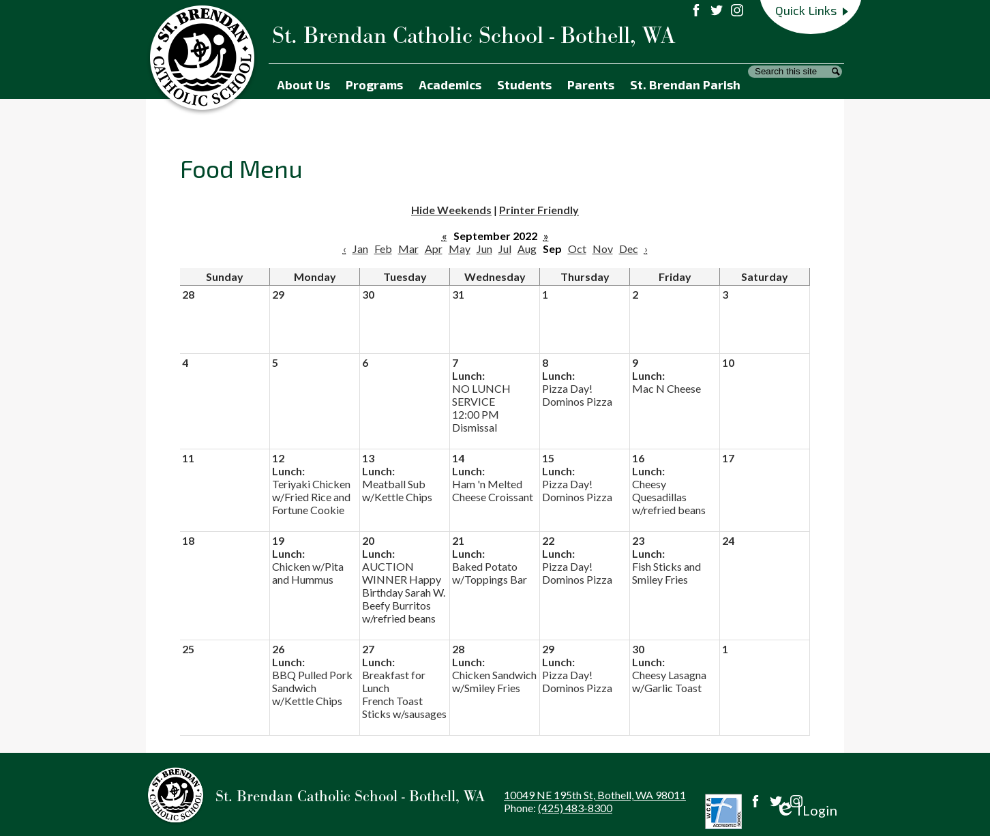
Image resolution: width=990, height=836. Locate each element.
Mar (408, 248)
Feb (383, 248)
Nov (602, 248)
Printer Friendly (539, 209)
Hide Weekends (451, 209)
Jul (504, 248)
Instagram (796, 801)
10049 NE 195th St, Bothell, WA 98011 (595, 794)
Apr (433, 248)
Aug (527, 248)
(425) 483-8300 (575, 807)
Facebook (755, 801)
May (459, 248)
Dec (628, 248)
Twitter (776, 801)
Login (806, 810)
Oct (577, 248)
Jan (360, 248)
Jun (484, 248)
